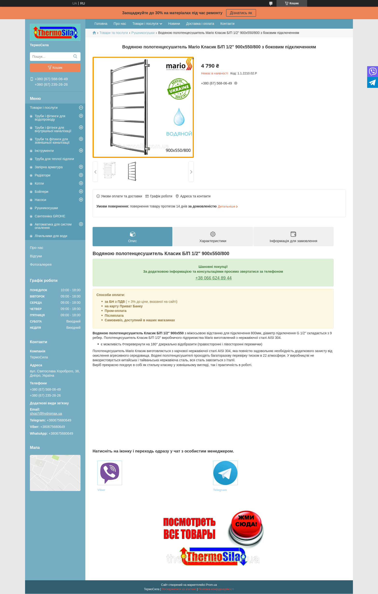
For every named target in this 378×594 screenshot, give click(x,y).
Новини (174, 24)
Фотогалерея (41, 264)
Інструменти (44, 151)
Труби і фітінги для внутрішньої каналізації (53, 129)
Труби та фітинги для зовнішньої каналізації (52, 140)
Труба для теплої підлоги (54, 159)
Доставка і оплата (200, 24)
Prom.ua (211, 585)
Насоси (40, 200)
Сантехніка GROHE (50, 216)
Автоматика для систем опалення (53, 226)
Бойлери (41, 192)
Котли (39, 183)
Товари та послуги (113, 32)
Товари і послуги (44, 107)
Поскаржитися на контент (179, 589)
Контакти (227, 24)
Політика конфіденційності (216, 589)
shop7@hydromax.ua (46, 413)
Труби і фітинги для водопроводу (50, 117)
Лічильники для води (51, 236)
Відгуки (36, 256)
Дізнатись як (241, 13)
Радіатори (42, 175)
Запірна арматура (49, 167)
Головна (100, 24)
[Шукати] (75, 56)
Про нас (36, 247)
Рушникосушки (46, 208)
